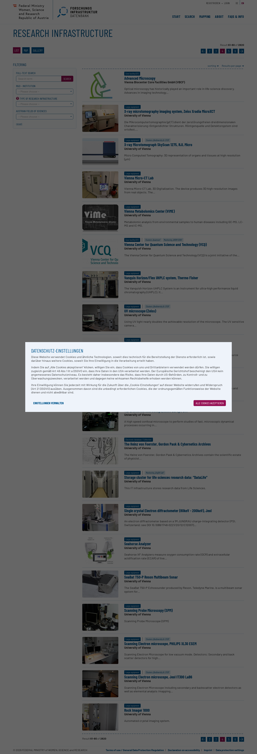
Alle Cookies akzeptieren (210, 403)
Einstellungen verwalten (48, 403)
